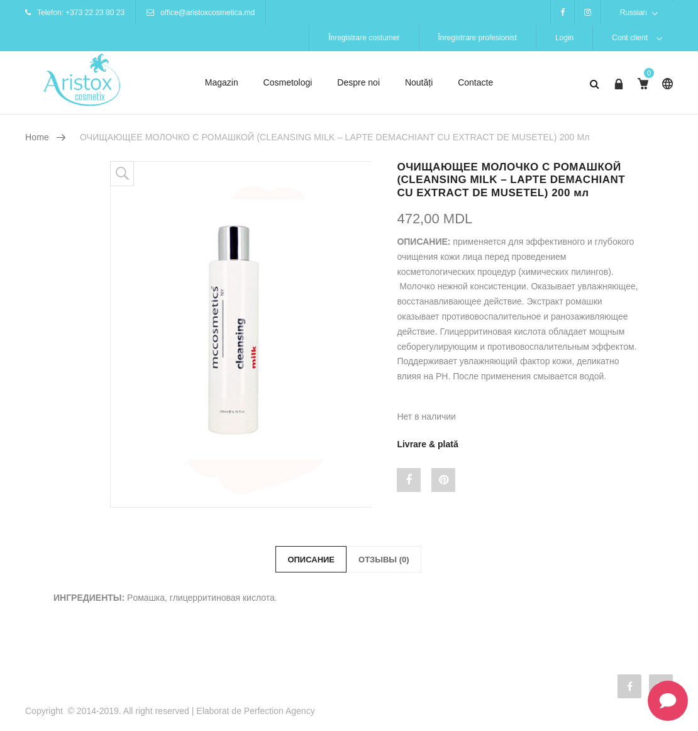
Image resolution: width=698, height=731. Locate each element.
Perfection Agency (279, 711)
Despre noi (358, 82)
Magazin (221, 82)
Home (37, 137)
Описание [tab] (311, 559)
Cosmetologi (288, 82)
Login (564, 37)
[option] (241, 334)
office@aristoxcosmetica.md (207, 12)
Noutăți (419, 82)
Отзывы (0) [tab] (383, 559)
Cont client (630, 37)
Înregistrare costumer (363, 37)
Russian (633, 12)
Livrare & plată (427, 444)
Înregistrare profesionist (477, 37)
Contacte (475, 82)
